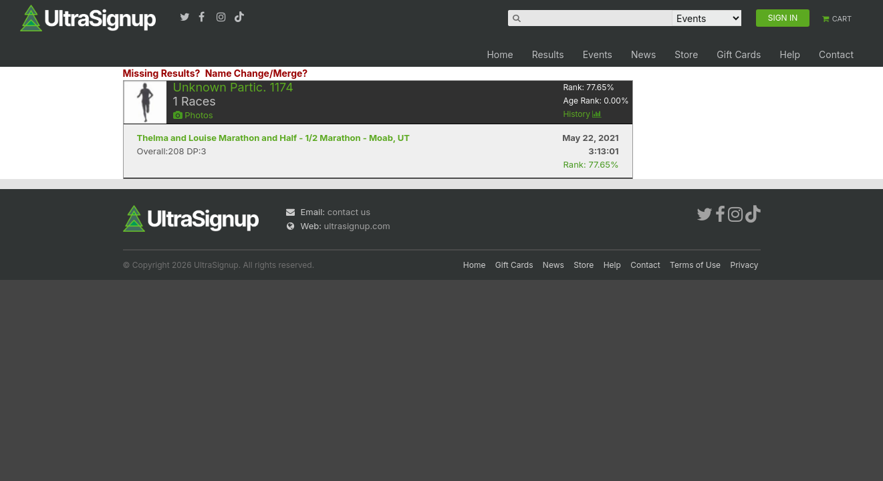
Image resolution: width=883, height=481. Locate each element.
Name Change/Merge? (256, 73)
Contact (836, 54)
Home (500, 54)
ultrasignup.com (357, 225)
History (582, 114)
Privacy (745, 265)
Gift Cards (739, 54)
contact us (349, 211)
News (643, 54)
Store (686, 54)
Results (548, 54)
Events (597, 54)
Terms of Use (695, 265)
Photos (193, 115)
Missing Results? (162, 73)
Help (789, 54)
